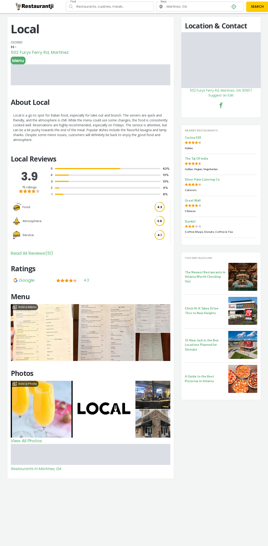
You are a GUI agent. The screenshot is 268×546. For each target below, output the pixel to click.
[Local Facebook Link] (221, 105)
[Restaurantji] (34, 6)
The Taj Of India (196, 158)
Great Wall (193, 200)
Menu (18, 60)
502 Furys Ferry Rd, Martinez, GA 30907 (221, 90)
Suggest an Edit (221, 95)
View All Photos (26, 441)
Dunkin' (190, 221)
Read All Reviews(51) (32, 253)
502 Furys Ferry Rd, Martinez (40, 52)
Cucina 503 (193, 137)
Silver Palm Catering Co (202, 179)
